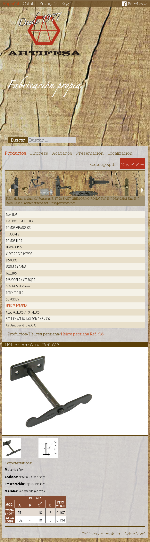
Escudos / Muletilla (19, 220)
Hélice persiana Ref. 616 (82, 334)
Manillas (11, 214)
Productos (15, 153)
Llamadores (14, 246)
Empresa (39, 153)
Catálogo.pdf (103, 164)
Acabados (62, 153)
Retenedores (14, 292)
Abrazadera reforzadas (21, 325)
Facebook (137, 3)
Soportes (12, 299)
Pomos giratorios (18, 227)
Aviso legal (134, 533)
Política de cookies (101, 533)
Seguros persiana (18, 285)
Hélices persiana (16, 305)
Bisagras (12, 260)
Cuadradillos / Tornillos (23, 312)
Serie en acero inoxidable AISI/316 (28, 318)
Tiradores (12, 234)
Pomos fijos (14, 240)
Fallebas (11, 273)
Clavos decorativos (19, 253)
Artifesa (44, 34)
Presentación (90, 153)
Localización (119, 153)
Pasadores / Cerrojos (20, 279)
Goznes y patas (16, 266)
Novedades (132, 164)
